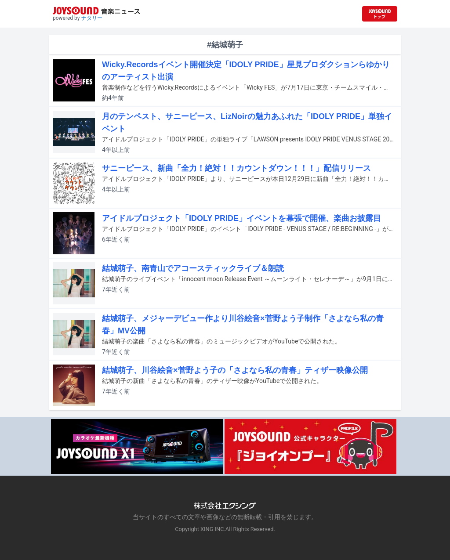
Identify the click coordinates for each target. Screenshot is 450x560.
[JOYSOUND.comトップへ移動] (379, 14)
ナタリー (91, 18)
